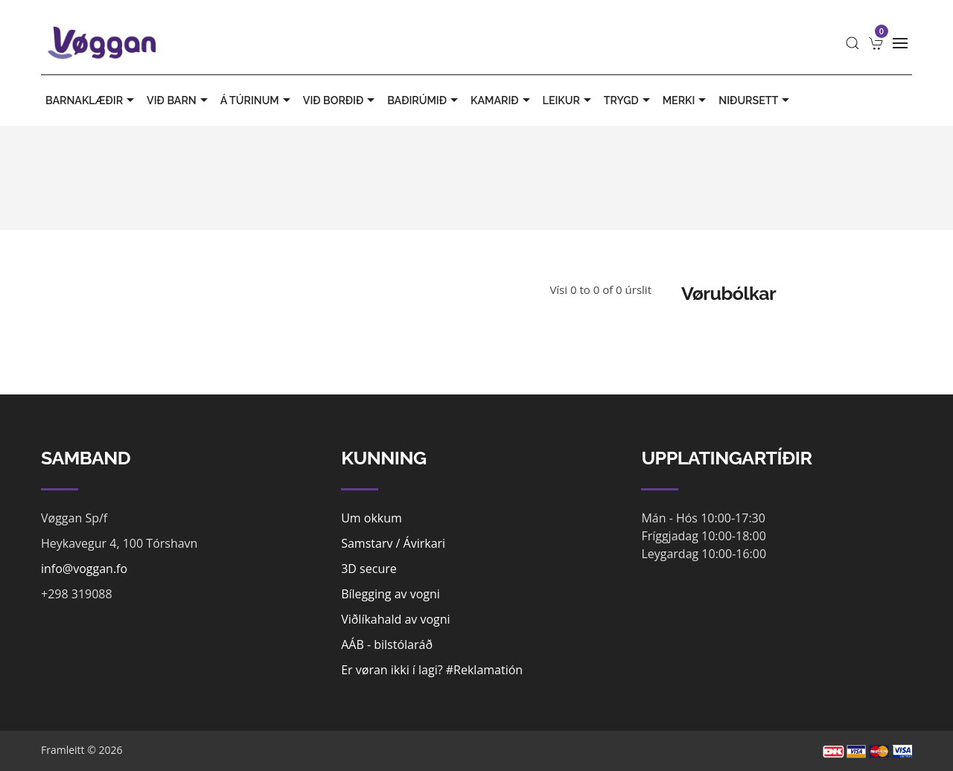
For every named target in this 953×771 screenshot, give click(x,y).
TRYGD (629, 100)
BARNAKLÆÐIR (91, 100)
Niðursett (755, 100)
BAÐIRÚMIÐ (424, 100)
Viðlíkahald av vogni (395, 619)
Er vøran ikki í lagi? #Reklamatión (432, 670)
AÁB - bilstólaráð (387, 644)
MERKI (686, 100)
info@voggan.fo (84, 568)
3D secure (369, 568)
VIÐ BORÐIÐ (340, 100)
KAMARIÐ (502, 100)
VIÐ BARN (179, 100)
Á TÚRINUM (257, 100)
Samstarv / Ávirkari (393, 543)
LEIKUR (569, 100)
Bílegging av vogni (390, 594)
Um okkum (371, 518)
